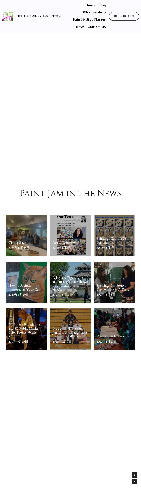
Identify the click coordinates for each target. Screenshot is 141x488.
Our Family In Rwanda (113, 336)
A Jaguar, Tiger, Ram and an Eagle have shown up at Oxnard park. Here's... (70, 283)
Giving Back (17, 242)
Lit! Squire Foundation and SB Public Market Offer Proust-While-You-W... (24, 330)
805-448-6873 (124, 16)
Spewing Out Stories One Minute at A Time (113, 287)
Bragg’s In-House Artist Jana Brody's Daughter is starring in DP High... (70, 332)
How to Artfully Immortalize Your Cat (24, 287)
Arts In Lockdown (65, 242)
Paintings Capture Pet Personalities (112, 240)
